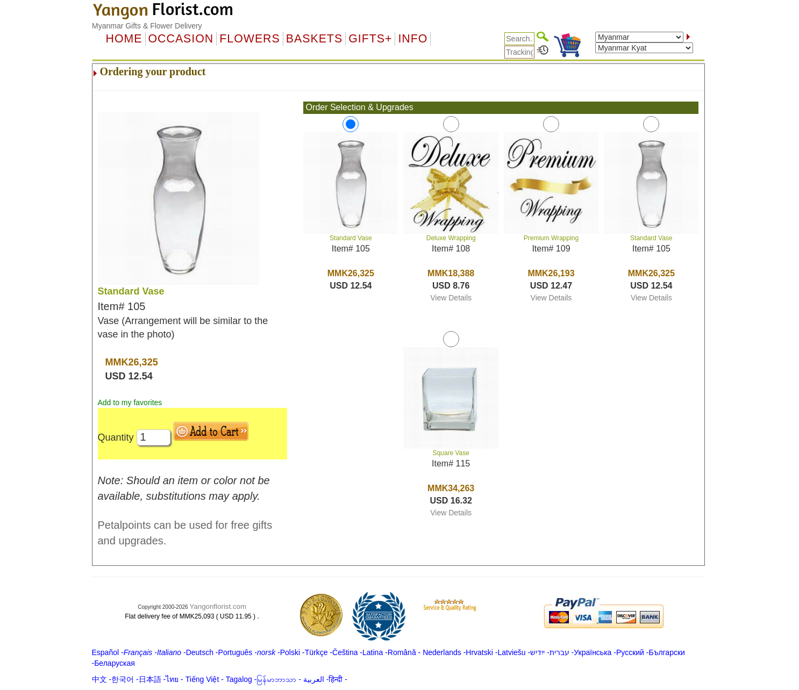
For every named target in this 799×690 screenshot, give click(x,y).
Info (412, 38)
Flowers (249, 38)
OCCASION (181, 38)
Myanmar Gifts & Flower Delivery (147, 25)
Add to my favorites (130, 402)
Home (124, 38)
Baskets (314, 38)
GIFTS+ (370, 38)
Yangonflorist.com (217, 606)
